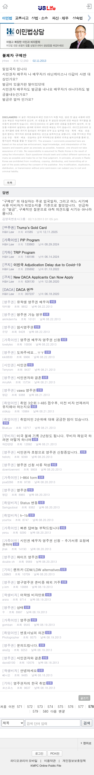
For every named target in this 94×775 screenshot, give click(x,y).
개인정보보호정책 (74, 760)
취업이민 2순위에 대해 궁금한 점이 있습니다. (47, 423)
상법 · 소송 (39, 18)
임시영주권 (47, 329)
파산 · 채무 (60, 18)
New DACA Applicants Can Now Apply (47, 279)
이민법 (7, 18)
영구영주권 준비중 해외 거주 (47, 584)
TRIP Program (47, 254)
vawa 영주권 (47, 392)
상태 (47, 609)
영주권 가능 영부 (47, 316)
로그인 (39, 753)
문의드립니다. (47, 647)
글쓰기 (84, 698)
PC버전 (54, 753)
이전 (12, 706)
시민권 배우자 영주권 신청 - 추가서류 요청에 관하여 (47, 544)
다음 (53, 711)
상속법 (78, 18)
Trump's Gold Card (47, 229)
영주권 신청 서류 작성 (47, 466)
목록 (9, 183)
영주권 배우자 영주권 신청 (47, 341)
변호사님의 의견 (47, 634)
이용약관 (50, 760)
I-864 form (47, 479)
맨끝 (62, 711)
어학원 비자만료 (47, 596)
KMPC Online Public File (46, 765)
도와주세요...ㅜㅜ (47, 354)
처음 (3, 706)
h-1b (47, 517)
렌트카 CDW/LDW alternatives (47, 571)
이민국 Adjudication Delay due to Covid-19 (47, 266)
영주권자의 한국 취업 (47, 685)
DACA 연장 (47, 291)
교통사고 (21, 18)
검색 (86, 723)
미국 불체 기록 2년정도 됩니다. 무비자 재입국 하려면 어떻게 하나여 (47, 439)
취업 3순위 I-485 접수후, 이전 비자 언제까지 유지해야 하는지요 (47, 406)
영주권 (47, 492)
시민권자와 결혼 (47, 379)
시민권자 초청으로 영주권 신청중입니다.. (47, 454)
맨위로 (86, 743)
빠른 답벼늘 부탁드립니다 (47, 530)
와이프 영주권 (47, 559)
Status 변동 (47, 504)
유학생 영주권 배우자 (47, 303)
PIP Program (47, 242)
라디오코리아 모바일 (24, 760)
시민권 (47, 367)
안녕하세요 (47, 672)
